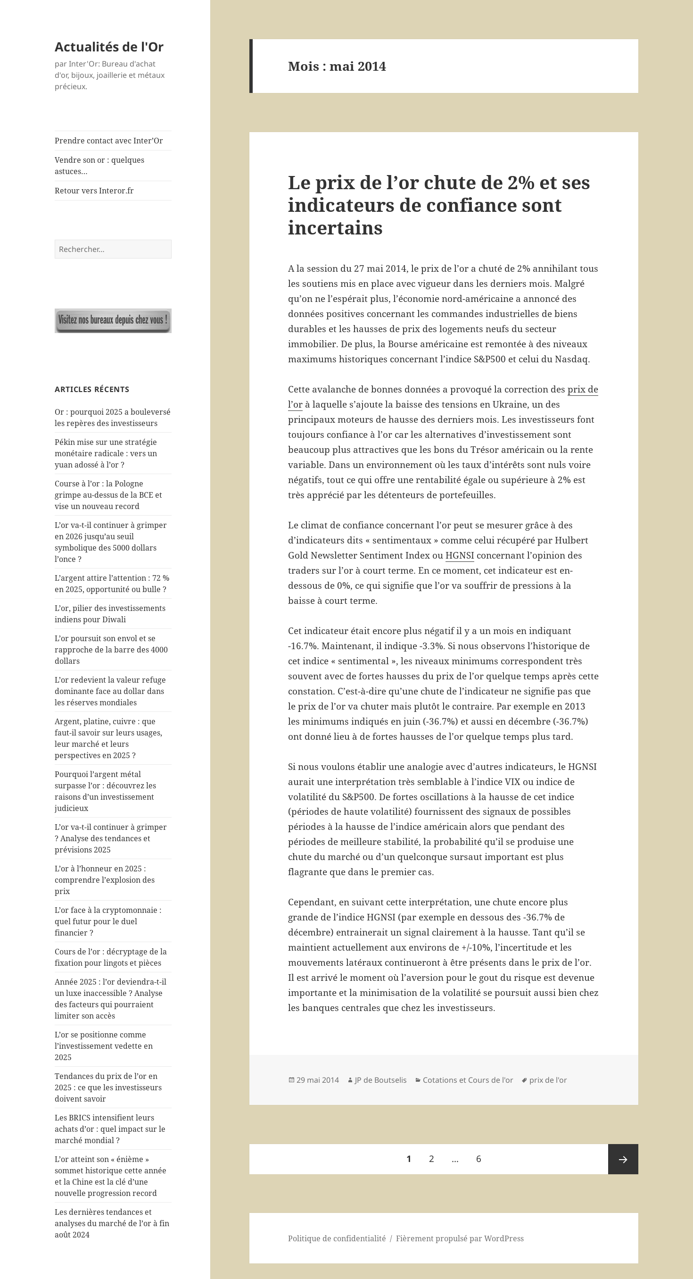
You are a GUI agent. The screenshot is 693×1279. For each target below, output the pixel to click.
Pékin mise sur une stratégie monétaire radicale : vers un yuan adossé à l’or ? (106, 453)
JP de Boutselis (381, 1080)
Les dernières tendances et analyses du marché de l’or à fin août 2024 (112, 1223)
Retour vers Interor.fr (94, 190)
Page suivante (623, 1159)
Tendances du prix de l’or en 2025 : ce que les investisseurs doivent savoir (108, 1087)
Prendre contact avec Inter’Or (109, 140)
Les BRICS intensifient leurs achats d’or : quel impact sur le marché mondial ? (110, 1128)
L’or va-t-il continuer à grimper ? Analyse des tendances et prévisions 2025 (111, 838)
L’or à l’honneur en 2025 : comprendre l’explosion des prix (105, 879)
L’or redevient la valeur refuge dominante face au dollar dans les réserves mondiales (110, 691)
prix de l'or (548, 1080)
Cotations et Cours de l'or (468, 1080)
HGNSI (460, 555)
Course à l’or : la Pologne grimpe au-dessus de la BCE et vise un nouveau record (108, 494)
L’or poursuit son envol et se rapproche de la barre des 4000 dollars (111, 649)
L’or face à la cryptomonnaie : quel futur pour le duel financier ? (108, 921)
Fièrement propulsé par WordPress (460, 1238)
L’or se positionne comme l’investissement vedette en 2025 (104, 1045)
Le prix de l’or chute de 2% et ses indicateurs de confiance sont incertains (439, 204)
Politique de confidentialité (337, 1238)
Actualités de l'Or (109, 46)
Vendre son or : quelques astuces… (99, 165)
